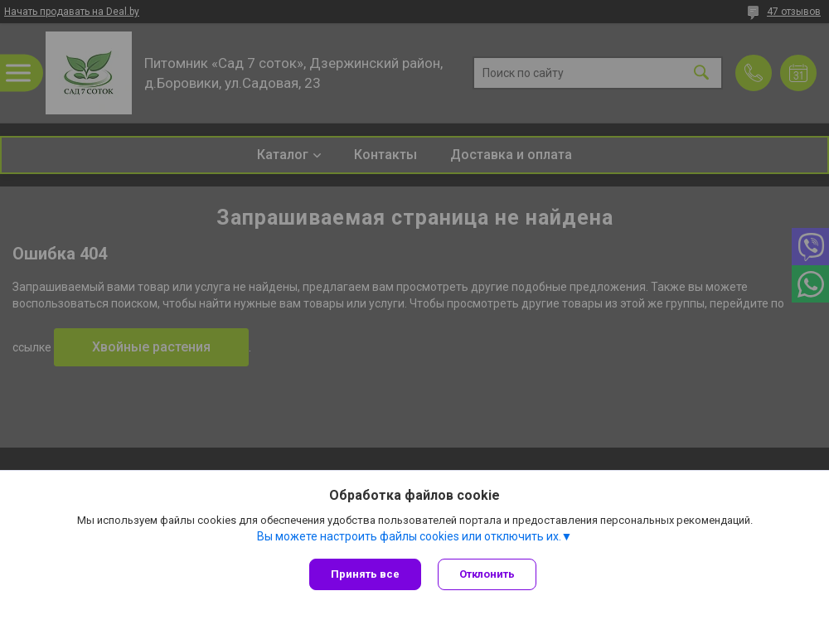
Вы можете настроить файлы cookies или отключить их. (409, 536)
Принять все (365, 574)
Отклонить (487, 574)
